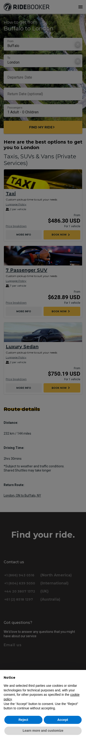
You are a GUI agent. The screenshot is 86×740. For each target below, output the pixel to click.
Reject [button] (23, 720)
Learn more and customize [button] (43, 730)
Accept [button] (62, 720)
